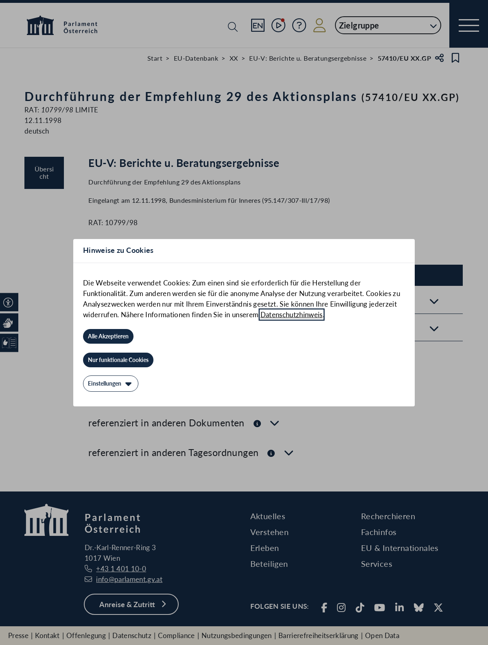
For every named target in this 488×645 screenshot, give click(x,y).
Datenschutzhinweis (291, 314)
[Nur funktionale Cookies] (118, 360)
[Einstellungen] (110, 383)
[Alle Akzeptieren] (108, 336)
